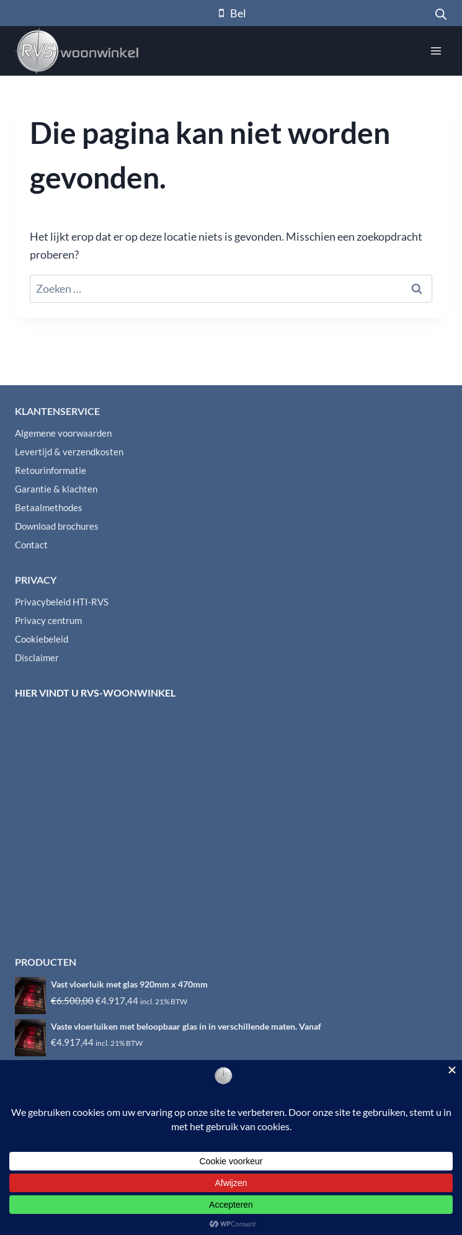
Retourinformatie (50, 470)
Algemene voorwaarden (63, 433)
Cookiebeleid (41, 638)
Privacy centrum (48, 620)
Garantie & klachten (56, 488)
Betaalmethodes (48, 507)
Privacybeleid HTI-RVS (62, 601)
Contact (31, 544)
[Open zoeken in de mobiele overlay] (441, 13)
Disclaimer (37, 657)
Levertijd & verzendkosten (69, 451)
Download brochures (57, 526)
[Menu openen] (435, 50)
